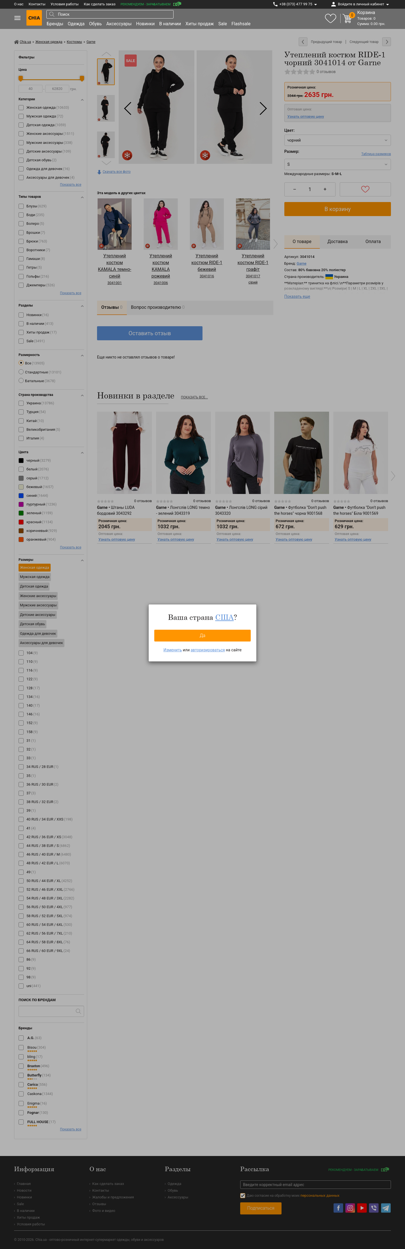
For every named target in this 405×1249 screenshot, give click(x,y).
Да (202, 635)
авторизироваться (208, 650)
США (224, 617)
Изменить (172, 650)
